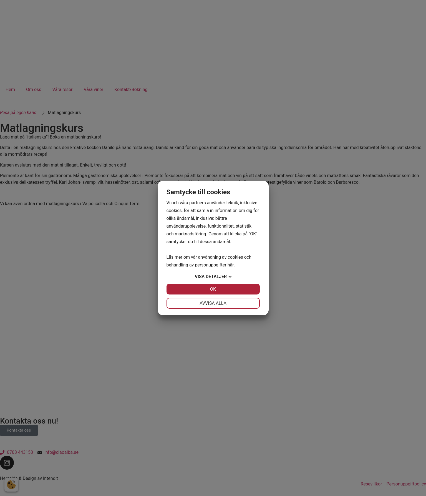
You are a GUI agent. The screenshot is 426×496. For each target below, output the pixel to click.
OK (213, 289)
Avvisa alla (213, 303)
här (231, 265)
